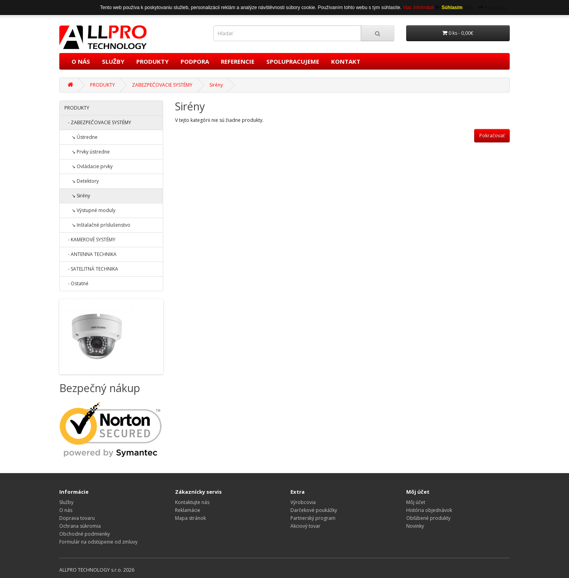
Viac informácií (419, 7)
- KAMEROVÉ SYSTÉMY (89, 239)
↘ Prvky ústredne (87, 151)
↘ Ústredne (81, 137)
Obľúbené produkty (428, 518)
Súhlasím (451, 7)
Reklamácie (187, 510)
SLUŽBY (113, 61)
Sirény (216, 84)
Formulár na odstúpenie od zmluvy (98, 541)
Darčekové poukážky (313, 510)
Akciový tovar (305, 526)
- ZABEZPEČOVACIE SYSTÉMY (97, 122)
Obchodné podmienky (84, 534)
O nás (65, 510)
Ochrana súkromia (80, 526)
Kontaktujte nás (192, 502)
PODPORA (195, 61)
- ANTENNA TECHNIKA (90, 254)
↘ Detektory (81, 181)
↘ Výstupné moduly (89, 210)
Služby (66, 502)
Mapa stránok (190, 518)
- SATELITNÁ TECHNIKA (91, 268)
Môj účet (415, 502)
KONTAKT (345, 61)
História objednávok (429, 510)
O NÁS (81, 61)
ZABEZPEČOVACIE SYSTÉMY (162, 84)
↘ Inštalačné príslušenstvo (97, 225)
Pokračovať (492, 135)
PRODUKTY (152, 61)
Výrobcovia (303, 502)
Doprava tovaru (77, 518)
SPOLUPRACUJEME (292, 61)
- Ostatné (76, 283)
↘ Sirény (77, 195)
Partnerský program (312, 518)
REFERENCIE (237, 61)
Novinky (415, 526)
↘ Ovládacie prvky (88, 166)
